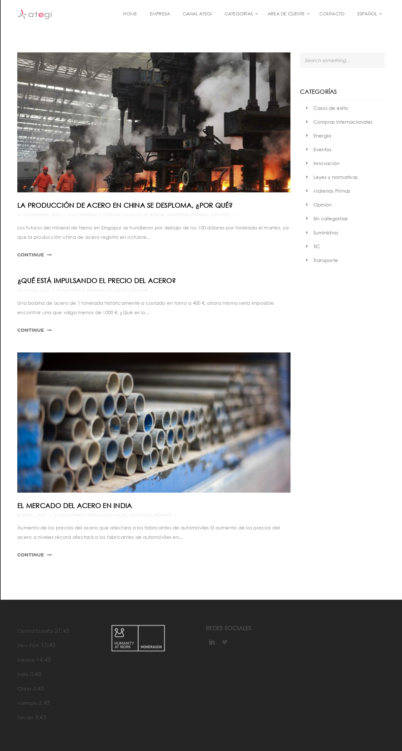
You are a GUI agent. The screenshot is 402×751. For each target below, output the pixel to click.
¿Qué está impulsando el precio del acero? (96, 280)
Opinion (221, 214)
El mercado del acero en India (74, 506)
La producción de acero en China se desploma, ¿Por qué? (125, 205)
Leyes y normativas (335, 177)
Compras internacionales (108, 214)
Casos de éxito (330, 108)
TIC (316, 246)
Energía (154, 214)
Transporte (325, 260)
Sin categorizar (126, 289)
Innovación (326, 163)
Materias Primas (188, 214)
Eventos (322, 149)
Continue (30, 255)
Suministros (326, 232)
